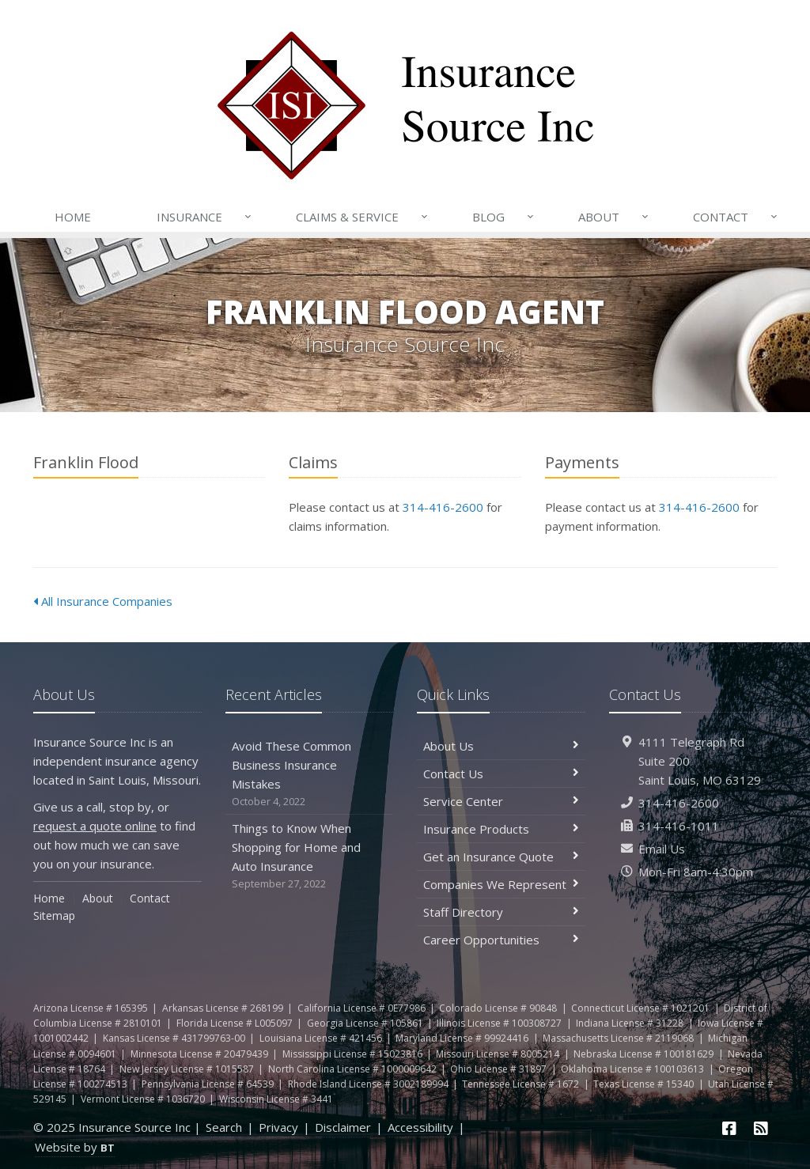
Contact (736, 216)
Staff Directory (501, 912)
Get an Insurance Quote (501, 856)
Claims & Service (363, 216)
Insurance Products (501, 829)
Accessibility (420, 1127)
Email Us (661, 849)
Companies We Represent (501, 884)
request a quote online (95, 826)
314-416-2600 (443, 507)
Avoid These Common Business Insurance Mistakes (310, 774)
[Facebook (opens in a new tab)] (730, 1128)
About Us (501, 746)
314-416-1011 (678, 826)
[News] (761, 1128)
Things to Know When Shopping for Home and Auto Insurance (310, 856)
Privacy (278, 1127)
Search (224, 1127)
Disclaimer (343, 1127)
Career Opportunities (501, 940)
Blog (504, 216)
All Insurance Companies (102, 601)
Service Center (501, 801)
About (614, 216)
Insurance (205, 216)
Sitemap (54, 915)
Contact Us (501, 773)
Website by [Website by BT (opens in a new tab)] (75, 1147)
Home (73, 217)
